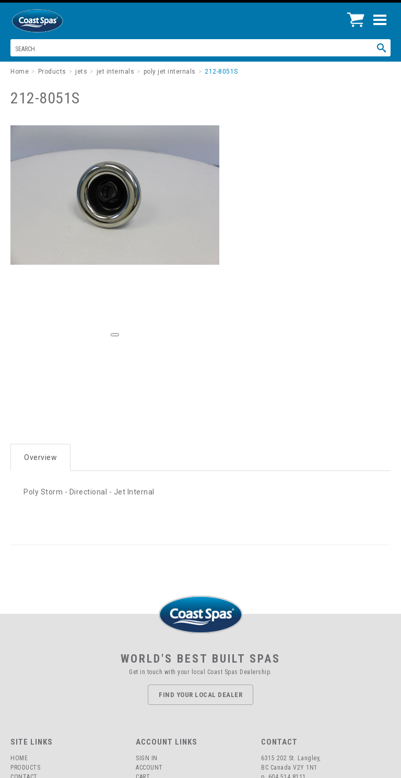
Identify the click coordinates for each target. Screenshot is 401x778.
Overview (40, 457)
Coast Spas (54, 21)
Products (25, 767)
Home (19, 758)
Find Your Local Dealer (200, 695)
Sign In (147, 758)
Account (149, 767)
